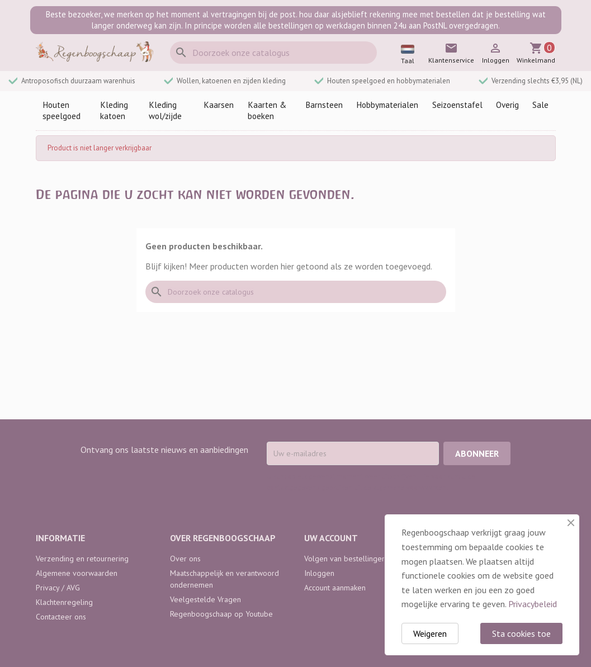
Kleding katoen (114, 110)
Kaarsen (219, 105)
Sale (540, 105)
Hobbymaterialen (387, 105)
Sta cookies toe (521, 633)
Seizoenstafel (457, 105)
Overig (507, 105)
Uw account (331, 537)
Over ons (185, 559)
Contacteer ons (61, 617)
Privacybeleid (532, 603)
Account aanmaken (335, 588)
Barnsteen (324, 105)
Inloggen (319, 573)
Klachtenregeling (64, 602)
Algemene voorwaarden (76, 573)
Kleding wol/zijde (165, 110)
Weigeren (430, 633)
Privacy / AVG (58, 588)
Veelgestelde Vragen (205, 599)
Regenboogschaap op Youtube (221, 614)
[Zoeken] (273, 52)
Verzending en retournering (82, 559)
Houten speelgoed (61, 110)
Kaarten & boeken (267, 110)
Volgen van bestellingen (345, 559)
